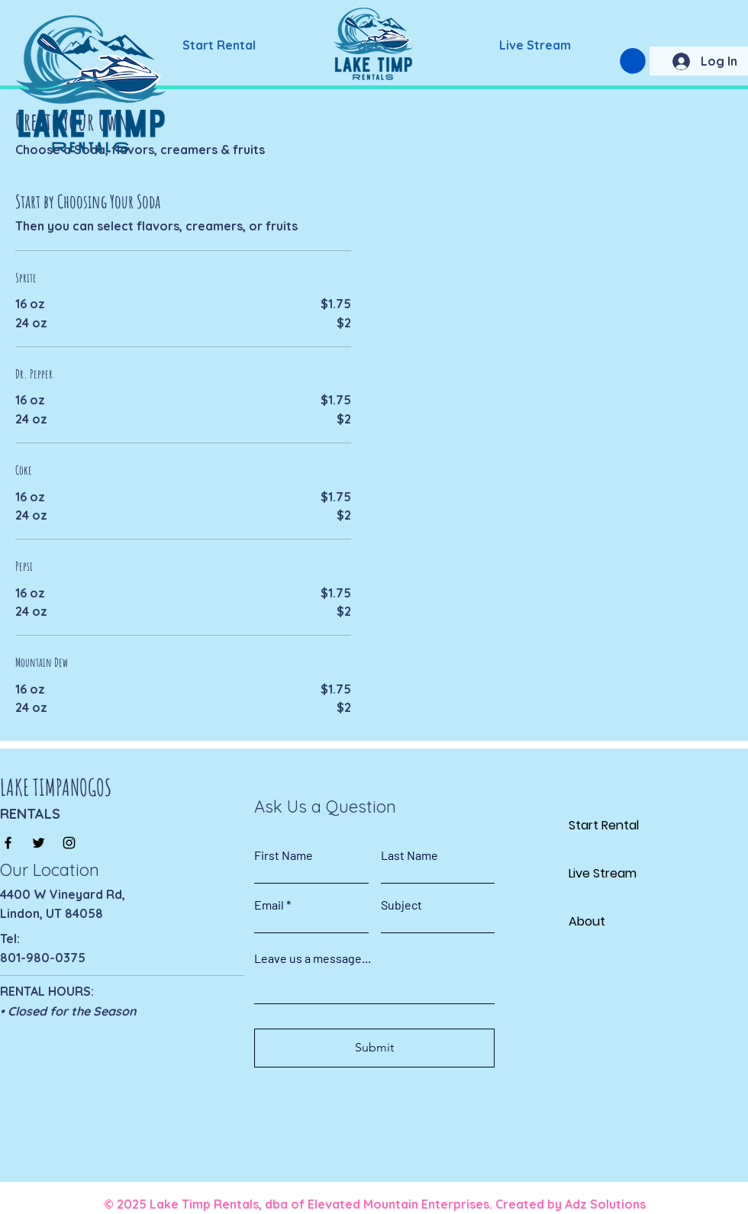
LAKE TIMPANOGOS (55, 787)
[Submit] (374, 1048)
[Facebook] (8, 843)
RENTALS (30, 814)
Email (269, 905)
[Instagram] (69, 843)
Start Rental (604, 825)
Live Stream (603, 873)
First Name (283, 855)
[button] (633, 61)
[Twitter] (39, 843)
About (587, 921)
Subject (401, 905)
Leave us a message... (312, 958)
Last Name (409, 855)
